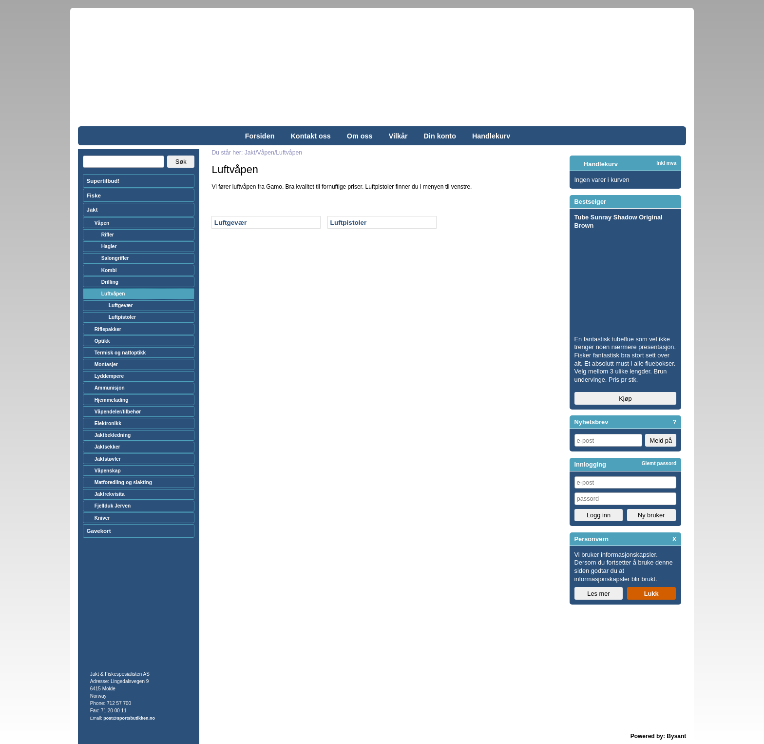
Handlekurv (491, 136)
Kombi (109, 270)
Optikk (102, 341)
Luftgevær (230, 222)
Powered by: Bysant (658, 736)
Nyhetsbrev (591, 422)
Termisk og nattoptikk (120, 352)
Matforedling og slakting (123, 482)
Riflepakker (108, 329)
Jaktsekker (107, 447)
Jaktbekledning (113, 435)
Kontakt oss (310, 136)
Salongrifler (115, 258)
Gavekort (99, 531)
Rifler (107, 234)
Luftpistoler (348, 222)
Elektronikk (108, 423)
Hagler (109, 246)
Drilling (109, 282)
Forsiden (260, 136)
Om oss (360, 136)
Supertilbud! (103, 181)
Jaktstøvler (108, 459)
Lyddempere (109, 376)
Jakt (92, 210)
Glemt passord (659, 463)
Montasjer (106, 364)
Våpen (102, 223)
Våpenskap (108, 470)
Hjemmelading (112, 400)
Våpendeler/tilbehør (118, 411)
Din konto (440, 136)
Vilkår (398, 136)
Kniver (102, 518)
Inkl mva (666, 163)
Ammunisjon (110, 388)
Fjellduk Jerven (113, 506)
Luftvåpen (113, 293)
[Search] (123, 162)
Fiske (94, 195)
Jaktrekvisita (110, 494)
